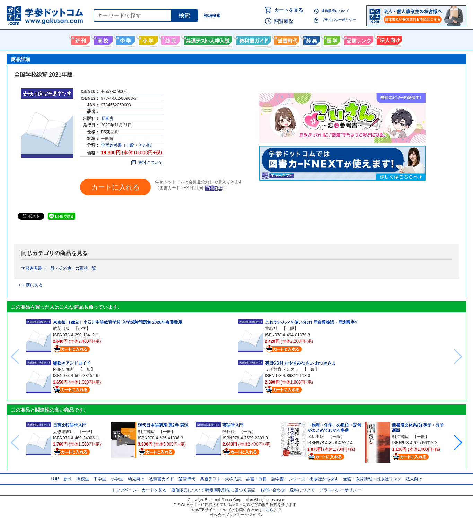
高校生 (83, 478)
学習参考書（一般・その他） (128, 145)
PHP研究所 (63, 369)
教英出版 (61, 328)
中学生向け (125, 39)
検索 (184, 15)
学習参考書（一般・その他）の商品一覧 (58, 268)
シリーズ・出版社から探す (314, 478)
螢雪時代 (286, 39)
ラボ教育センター (281, 369)
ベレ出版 (315, 436)
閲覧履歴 (284, 21)
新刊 (67, 478)
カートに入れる (115, 187)
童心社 (271, 328)
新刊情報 (80, 39)
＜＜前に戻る (30, 284)
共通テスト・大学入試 (207, 39)
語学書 (331, 39)
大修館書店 (63, 431)
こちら (267, 510)
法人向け (388, 39)
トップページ (124, 490)
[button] (457, 442)
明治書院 (146, 431)
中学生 (100, 478)
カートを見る (288, 10)
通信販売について (335, 11)
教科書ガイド (252, 39)
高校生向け (102, 39)
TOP (55, 478)
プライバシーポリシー (338, 20)
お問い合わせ (272, 490)
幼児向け (170, 39)
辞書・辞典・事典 (310, 39)
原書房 (107, 118)
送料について (147, 162)
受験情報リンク (357, 39)
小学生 (117, 478)
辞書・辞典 (256, 478)
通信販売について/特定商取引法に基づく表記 (213, 490)
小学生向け (147, 39)
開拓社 (228, 431)
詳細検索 (212, 15)
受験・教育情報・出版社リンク (372, 478)
